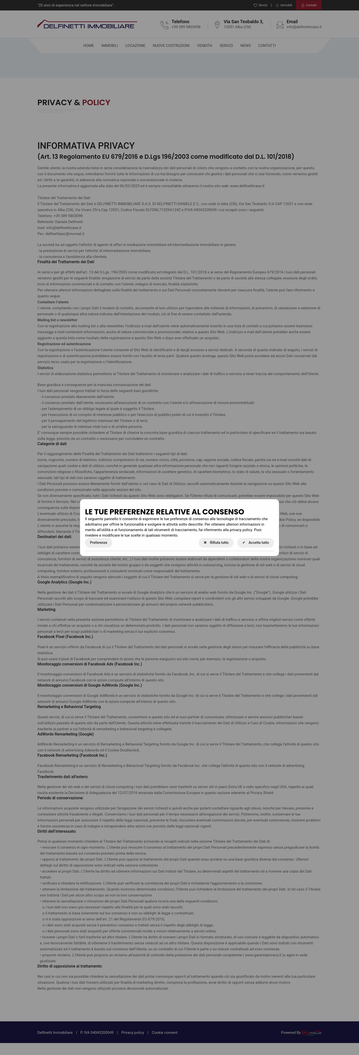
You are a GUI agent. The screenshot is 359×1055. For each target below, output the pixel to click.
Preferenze (98, 543)
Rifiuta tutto (216, 543)
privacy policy (241, 530)
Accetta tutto (255, 543)
